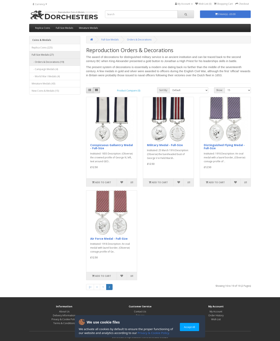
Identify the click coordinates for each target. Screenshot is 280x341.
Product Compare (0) (128, 90)
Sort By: (163, 90)
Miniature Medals (88, 28)
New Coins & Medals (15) (45, 90)
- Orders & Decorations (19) (48, 62)
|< (90, 287)
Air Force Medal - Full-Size (109, 238)
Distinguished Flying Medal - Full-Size (224, 146)
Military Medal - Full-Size (165, 145)
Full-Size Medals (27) (43, 54)
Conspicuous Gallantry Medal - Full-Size (111, 146)
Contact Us (140, 311)
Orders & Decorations (139, 39)
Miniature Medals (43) (43, 83)
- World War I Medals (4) (46, 76)
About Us (64, 311)
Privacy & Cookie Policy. (154, 333)
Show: (219, 90)
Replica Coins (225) (42, 47)
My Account (216, 311)
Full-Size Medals (64, 28)
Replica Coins (42, 28)
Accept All (189, 327)
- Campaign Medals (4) (45, 69)
